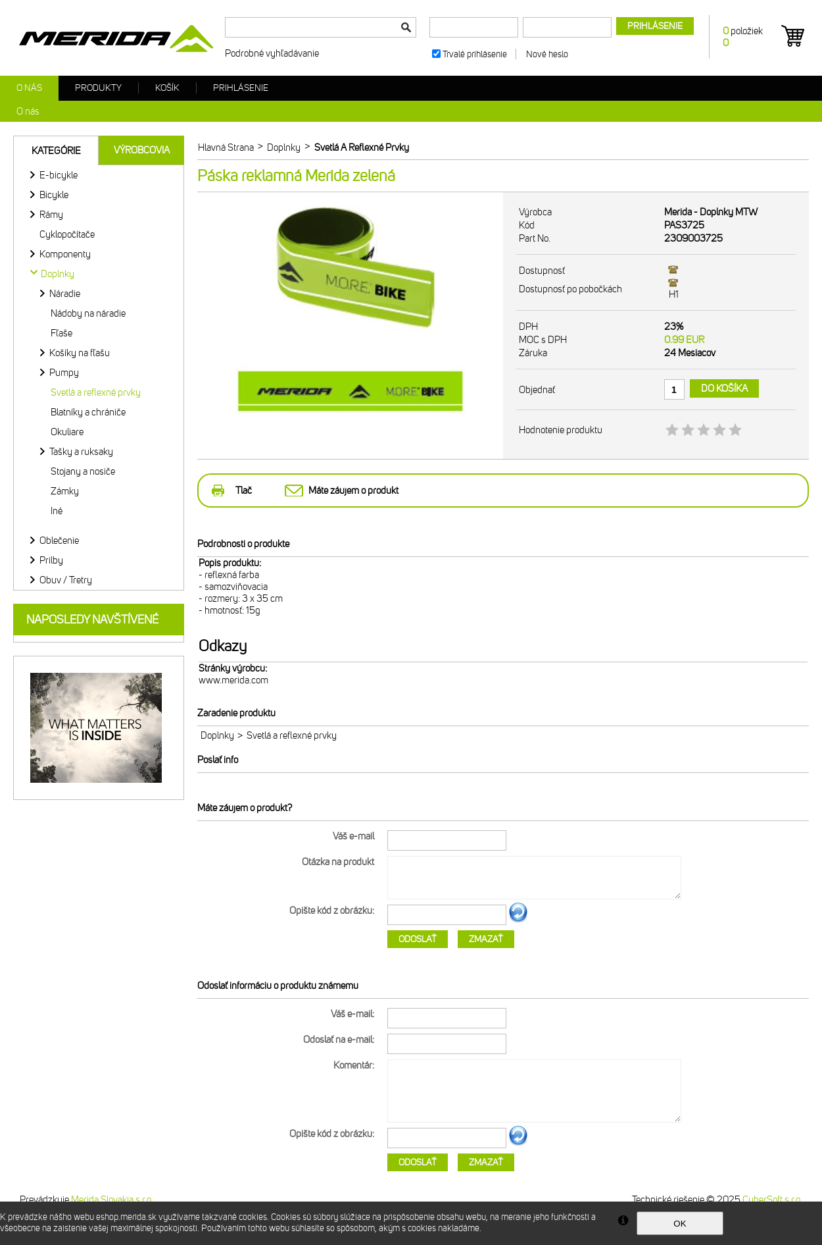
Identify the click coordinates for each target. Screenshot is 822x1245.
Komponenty (65, 254)
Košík (167, 87)
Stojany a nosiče (83, 471)
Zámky (65, 491)
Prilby (51, 560)
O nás (29, 87)
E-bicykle (58, 175)
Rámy (51, 215)
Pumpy (64, 373)
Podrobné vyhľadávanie (272, 53)
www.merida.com (233, 680)
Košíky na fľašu (79, 353)
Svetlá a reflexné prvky (96, 392)
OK (679, 1224)
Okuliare (67, 432)
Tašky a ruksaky (81, 452)
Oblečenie (59, 540)
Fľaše (61, 333)
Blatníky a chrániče (88, 412)
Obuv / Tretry (65, 580)
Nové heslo (547, 54)
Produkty (98, 87)
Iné (56, 511)
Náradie (64, 294)
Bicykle (53, 195)
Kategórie (56, 151)
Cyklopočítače (67, 234)
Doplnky (217, 735)
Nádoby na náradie (88, 313)
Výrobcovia (142, 150)
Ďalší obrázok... (518, 920)
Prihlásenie (240, 87)
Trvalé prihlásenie (475, 54)
